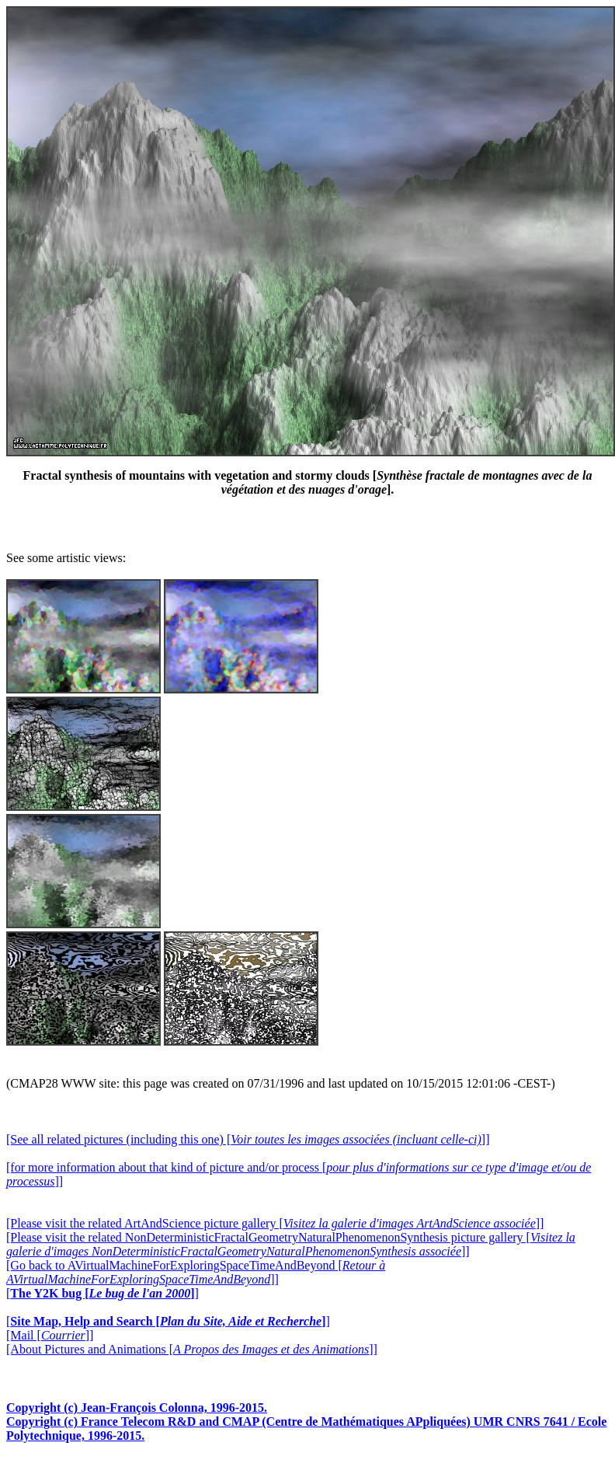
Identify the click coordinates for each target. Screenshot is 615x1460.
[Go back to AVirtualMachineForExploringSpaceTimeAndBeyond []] (195, 1272)
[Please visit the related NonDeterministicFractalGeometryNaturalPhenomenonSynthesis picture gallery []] (290, 1244)
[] (102, 1293)
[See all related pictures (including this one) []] (247, 1139)
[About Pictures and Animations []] (191, 1349)
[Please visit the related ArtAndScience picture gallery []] (275, 1223)
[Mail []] (49, 1335)
